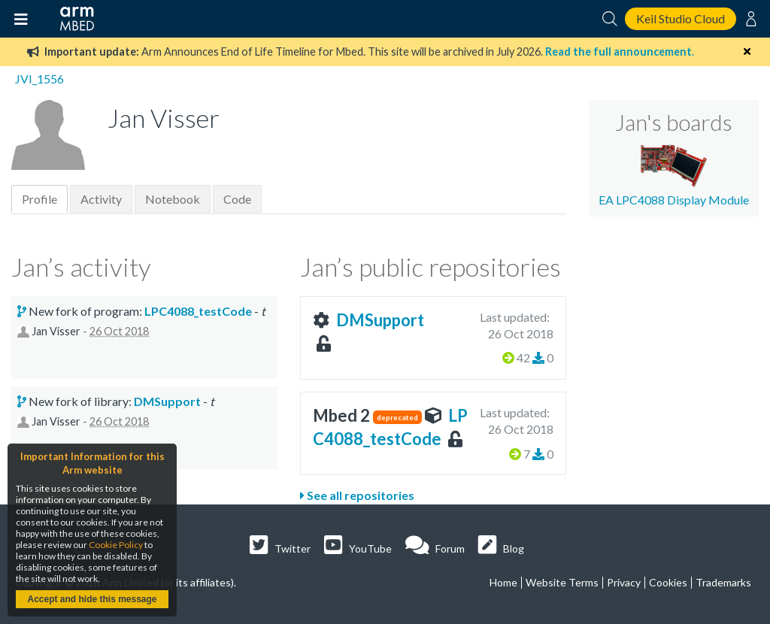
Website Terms (562, 582)
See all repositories (357, 495)
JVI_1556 (39, 78)
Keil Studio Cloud (680, 18)
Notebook (172, 199)
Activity (101, 199)
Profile (39, 199)
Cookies (668, 582)
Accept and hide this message (91, 599)
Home (503, 582)
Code (237, 199)
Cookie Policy (116, 544)
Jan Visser (56, 331)
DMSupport (380, 320)
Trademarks (723, 582)
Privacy (624, 582)
